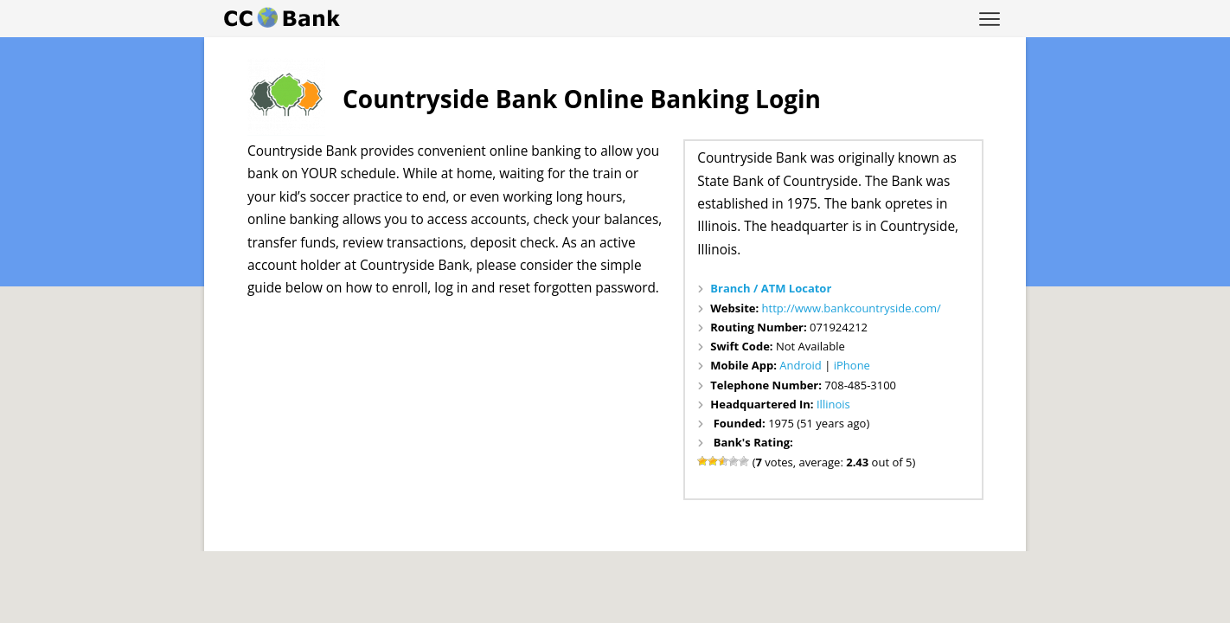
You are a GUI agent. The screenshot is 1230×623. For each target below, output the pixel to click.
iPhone (852, 365)
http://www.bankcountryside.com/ (851, 308)
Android (800, 365)
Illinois (833, 404)
